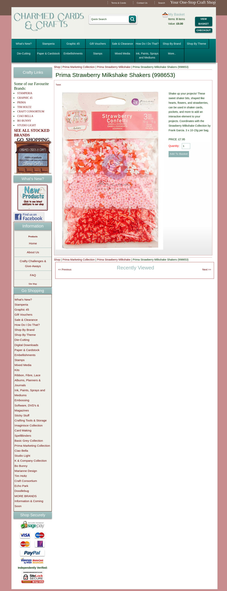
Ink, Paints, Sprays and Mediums (147, 55)
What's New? (24, 43)
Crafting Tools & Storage (30, 420)
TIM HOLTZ (24, 107)
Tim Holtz (20, 475)
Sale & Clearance (122, 43)
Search (161, 3)
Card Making (22, 430)
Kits (16, 370)
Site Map (33, 284)
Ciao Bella (21, 450)
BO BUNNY (24, 120)
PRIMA (21, 102)
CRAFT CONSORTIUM (30, 111)
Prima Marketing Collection (78, 67)
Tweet (58, 85)
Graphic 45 (73, 43)
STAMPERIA (24, 93)
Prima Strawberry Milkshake (113, 67)
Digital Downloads (26, 345)
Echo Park (21, 485)
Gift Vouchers (98, 43)
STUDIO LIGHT (26, 125)
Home (33, 243)
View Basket (203, 21)
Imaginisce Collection (28, 425)
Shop (57, 67)
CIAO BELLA (25, 116)
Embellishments (73, 53)
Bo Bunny (20, 465)
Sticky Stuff (21, 415)
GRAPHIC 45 (24, 97)
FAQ (33, 275)
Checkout (204, 30)
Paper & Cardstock (48, 53)
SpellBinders (22, 435)
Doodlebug (21, 490)
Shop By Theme (196, 43)
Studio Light (22, 455)
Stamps (97, 53)
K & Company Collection (30, 460)
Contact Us (142, 3)
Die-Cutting (23, 53)
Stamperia (48, 43)
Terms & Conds (118, 3)
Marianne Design (25, 470)
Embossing (21, 400)
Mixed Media (122, 53)
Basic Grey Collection (28, 440)
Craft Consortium (25, 480)
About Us (33, 252)
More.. (172, 53)
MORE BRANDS (25, 496)
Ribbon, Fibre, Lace (27, 375)
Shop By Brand (172, 43)
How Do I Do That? (147, 43)
